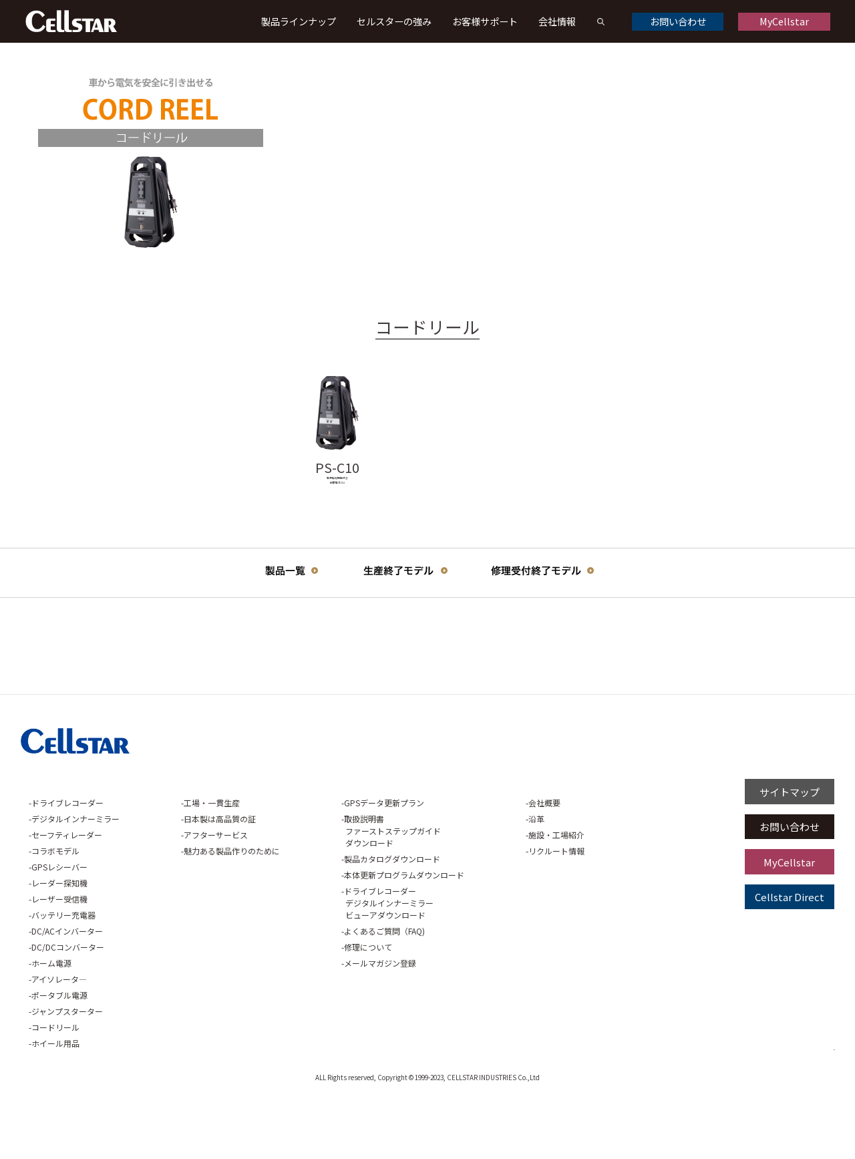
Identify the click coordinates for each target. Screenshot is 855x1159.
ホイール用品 (55, 1104)
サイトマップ (789, 853)
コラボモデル (55, 912)
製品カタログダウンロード (335, 920)
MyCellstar (784, 21)
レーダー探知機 (59, 944)
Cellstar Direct (789, 958)
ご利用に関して (559, 845)
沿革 (451, 880)
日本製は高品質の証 (192, 880)
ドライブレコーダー (67, 864)
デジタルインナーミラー (75, 880)
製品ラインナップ (298, 21)
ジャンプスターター (67, 1072)
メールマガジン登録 (323, 1024)
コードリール (55, 1088)
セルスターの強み (394, 21)
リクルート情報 (471, 912)
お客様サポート (485, 21)
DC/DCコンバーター (67, 1008)
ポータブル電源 (59, 1056)
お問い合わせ (678, 21)
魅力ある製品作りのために (204, 912)
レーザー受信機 (59, 960)
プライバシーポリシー (669, 845)
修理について (311, 1008)
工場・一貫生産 (184, 864)
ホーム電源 (51, 1024)
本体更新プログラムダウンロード (347, 936)
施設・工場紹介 (471, 896)
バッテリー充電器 (63, 976)
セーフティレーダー (66, 896)
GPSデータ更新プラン (327, 864)
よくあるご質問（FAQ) (327, 992)
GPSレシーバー (59, 928)
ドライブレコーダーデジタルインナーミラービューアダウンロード (332, 964)
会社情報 (557, 21)
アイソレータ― (59, 1040)
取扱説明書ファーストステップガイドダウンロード (335, 892)
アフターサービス (188, 896)
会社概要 (459, 864)
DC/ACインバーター (67, 992)
